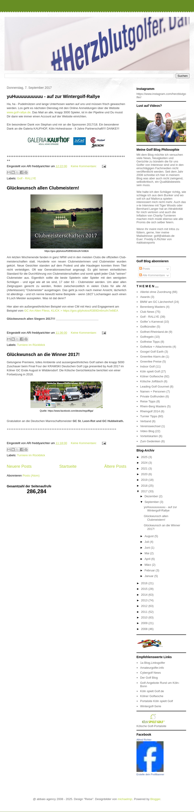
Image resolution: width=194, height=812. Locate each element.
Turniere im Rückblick (31, 345)
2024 (144, 462)
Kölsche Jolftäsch (151, 381)
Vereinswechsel (150, 426)
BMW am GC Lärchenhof (156, 301)
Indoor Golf (147, 366)
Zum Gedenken (150, 441)
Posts (144, 268)
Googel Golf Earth (152, 351)
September (152, 502)
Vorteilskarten (149, 436)
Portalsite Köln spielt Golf (156, 701)
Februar (150, 570)
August (150, 536)
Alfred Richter (144, 739)
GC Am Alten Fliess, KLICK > (43, 310)
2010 (144, 617)
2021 (144, 468)
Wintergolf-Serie (150, 706)
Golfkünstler (148, 326)
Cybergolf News (150, 672)
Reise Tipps (147, 401)
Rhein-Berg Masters (153, 406)
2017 (144, 491)
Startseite (68, 466)
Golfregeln (147, 336)
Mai (147, 553)
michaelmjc (125, 799)
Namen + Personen (152, 391)
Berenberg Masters (152, 306)
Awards (145, 297)
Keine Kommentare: (84, 166)
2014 (144, 594)
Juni (148, 547)
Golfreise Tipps (150, 341)
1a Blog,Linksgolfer (152, 662)
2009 (144, 623)
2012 (144, 606)
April (148, 559)
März (148, 564)
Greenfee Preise (151, 361)
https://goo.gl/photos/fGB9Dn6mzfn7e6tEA (90, 310)
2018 (144, 485)
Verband (145, 421)
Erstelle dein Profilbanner (150, 774)
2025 (144, 457)
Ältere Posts (115, 466)
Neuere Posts (19, 466)
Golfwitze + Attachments (156, 346)
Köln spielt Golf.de (152, 691)
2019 (144, 479)
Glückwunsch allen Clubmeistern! (43, 187)
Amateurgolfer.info (152, 667)
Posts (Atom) (31, 475)
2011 (144, 612)
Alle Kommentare (152, 275)
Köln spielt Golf (150, 371)
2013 (144, 600)
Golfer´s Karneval (151, 321)
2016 (144, 583)
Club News (147, 311)
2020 (144, 474)
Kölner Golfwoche (151, 376)
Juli (147, 541)
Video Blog (147, 431)
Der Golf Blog (149, 677)
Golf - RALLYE (26, 178)
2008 (144, 629)
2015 (144, 589)
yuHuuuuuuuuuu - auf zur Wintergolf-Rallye (53, 96)
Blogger (155, 799)
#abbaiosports (145, 242)
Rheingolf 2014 (150, 411)
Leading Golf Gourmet (154, 386)
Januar (149, 576)
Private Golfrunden (152, 396)
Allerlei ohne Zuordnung (155, 292)
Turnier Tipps (148, 416)
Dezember (152, 496)
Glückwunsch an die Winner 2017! (43, 354)
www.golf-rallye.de (19, 112)
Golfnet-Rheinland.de (154, 331)
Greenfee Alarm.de (152, 356)
